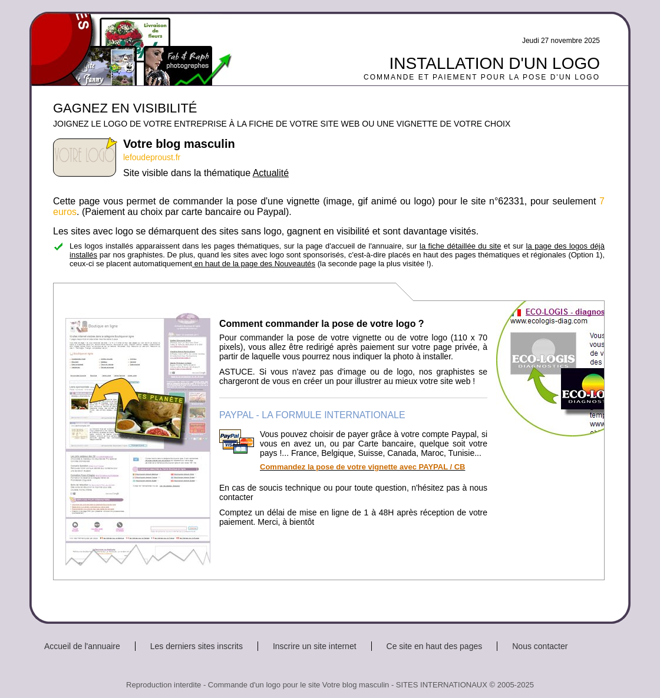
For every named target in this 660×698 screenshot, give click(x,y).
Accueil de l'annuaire (82, 646)
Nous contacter (539, 646)
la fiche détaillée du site (460, 246)
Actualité (271, 173)
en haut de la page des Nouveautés (253, 263)
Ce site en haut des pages (435, 646)
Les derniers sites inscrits (196, 646)
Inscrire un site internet (315, 646)
